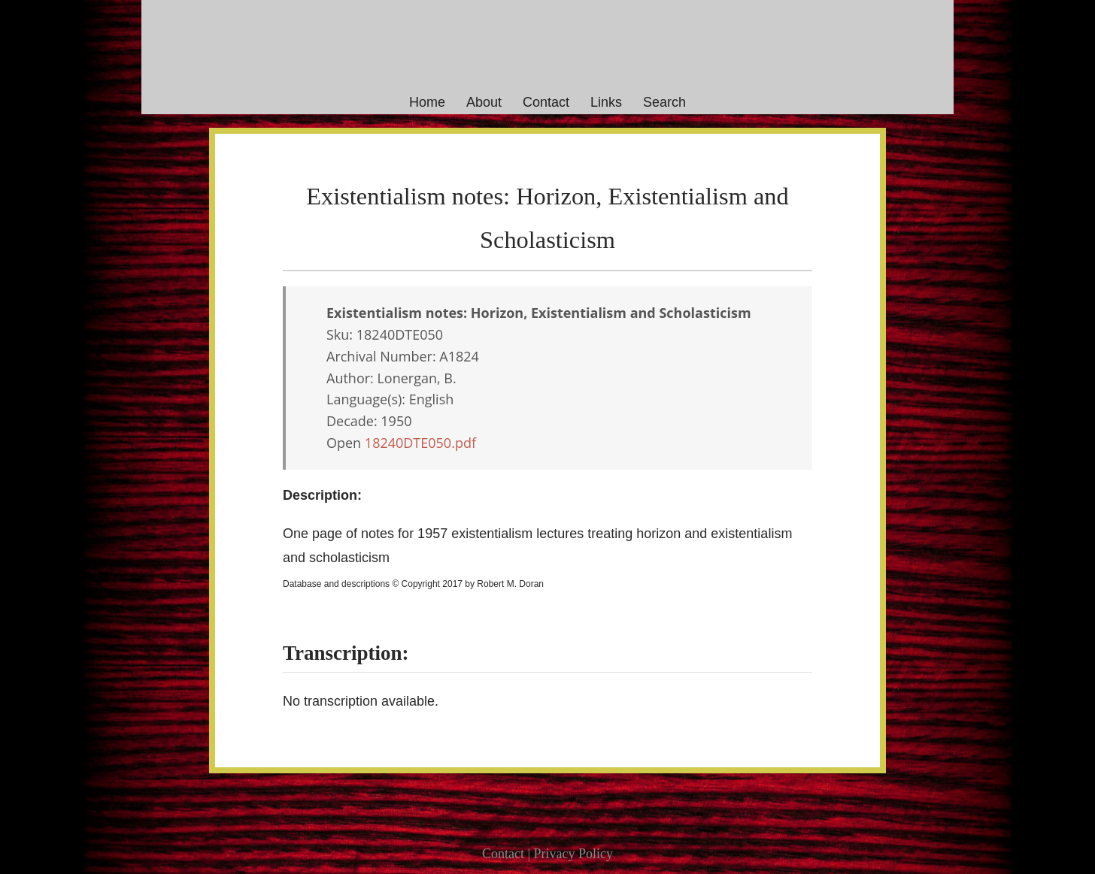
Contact (546, 102)
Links (606, 102)
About (484, 102)
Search (664, 102)
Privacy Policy (574, 853)
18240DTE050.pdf (420, 443)
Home (427, 102)
